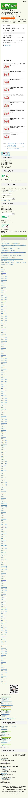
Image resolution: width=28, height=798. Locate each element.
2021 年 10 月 (4, 362)
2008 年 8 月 (3, 635)
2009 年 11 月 (4, 609)
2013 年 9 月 (3, 529)
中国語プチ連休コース (6, 701)
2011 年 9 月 (3, 571)
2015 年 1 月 (3, 501)
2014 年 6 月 (3, 513)
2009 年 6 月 (3, 618)
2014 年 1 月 (3, 522)
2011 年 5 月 (3, 578)
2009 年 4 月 (3, 621)
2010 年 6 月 (3, 597)
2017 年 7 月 (3, 449)
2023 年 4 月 (3, 330)
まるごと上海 (4, 765)
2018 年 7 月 (3, 428)
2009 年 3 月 (3, 623)
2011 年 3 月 (3, 581)
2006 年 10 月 (4, 672)
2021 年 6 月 (3, 369)
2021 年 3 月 (3, 374)
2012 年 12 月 (4, 545)
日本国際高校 (4, 759)
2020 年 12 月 (4, 379)
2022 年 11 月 (4, 339)
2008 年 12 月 (4, 628)
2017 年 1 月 (3, 459)
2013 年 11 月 (4, 526)
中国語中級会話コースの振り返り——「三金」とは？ (12, 259)
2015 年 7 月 (3, 491)
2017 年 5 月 (3, 452)
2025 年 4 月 (3, 290)
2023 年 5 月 (3, 328)
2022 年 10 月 (4, 341)
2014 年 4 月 (3, 517)
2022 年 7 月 (3, 346)
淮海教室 (3, 732)
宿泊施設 (3, 735)
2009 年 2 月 (3, 625)
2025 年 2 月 (3, 294)
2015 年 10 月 (4, 485)
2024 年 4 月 (3, 309)
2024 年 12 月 (4, 297)
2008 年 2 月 (3, 646)
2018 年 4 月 (3, 433)
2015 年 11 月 (4, 484)
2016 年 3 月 (3, 477)
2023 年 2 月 (3, 334)
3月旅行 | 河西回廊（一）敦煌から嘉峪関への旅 (10, 243)
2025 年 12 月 (4, 276)
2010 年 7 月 (3, 595)
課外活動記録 (4, 729)
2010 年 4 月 (3, 601)
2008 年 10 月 (4, 632)
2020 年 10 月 (4, 382)
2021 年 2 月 (3, 376)
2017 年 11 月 (4, 442)
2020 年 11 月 (4, 381)
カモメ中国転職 (4, 770)
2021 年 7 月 (3, 367)
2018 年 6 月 (3, 430)
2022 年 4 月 (3, 351)
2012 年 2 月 (3, 562)
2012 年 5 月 (3, 557)
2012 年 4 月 (3, 559)
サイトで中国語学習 (6, 711)
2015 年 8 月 (3, 489)
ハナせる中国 (4, 762)
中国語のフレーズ (5, 714)
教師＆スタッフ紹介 (6, 734)
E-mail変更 (4, 200)
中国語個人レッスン (6, 707)
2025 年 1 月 (3, 295)
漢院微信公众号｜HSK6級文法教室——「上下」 (11, 248)
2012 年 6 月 (3, 555)
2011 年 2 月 (3, 583)
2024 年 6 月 (3, 306)
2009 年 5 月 (3, 620)
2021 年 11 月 (4, 360)
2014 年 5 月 (3, 515)
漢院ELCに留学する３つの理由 (8, 726)
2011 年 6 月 (3, 576)
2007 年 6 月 (3, 660)
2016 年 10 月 (4, 464)
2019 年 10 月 (4, 402)
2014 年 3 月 (3, 519)
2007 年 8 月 (3, 656)
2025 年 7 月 (3, 285)
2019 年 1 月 (3, 417)
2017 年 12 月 (4, 440)
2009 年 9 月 (3, 613)
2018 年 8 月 (3, 426)
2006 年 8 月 (3, 676)
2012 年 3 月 (3, 560)
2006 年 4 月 (3, 681)
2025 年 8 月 (3, 283)
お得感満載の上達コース (7, 705)
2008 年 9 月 (3, 634)
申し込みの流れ (4, 739)
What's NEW (8, 45)
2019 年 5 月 (3, 410)
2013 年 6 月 (3, 534)
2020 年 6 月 (3, 389)
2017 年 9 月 (3, 445)
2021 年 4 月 (3, 372)
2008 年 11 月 (4, 630)
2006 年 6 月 (3, 677)
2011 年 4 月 (3, 580)
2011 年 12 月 (4, 566)
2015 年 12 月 (4, 482)
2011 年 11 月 (4, 567)
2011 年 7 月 (3, 574)
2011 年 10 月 (4, 569)
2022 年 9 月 (3, 342)
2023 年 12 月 (4, 316)
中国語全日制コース (6, 698)
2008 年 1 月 (3, 648)
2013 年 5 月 (3, 536)
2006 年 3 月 (3, 683)
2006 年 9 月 (3, 674)
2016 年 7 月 (3, 470)
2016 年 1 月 (3, 480)
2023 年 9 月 (3, 321)
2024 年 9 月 (3, 301)
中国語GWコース (5, 699)
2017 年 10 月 (4, 444)
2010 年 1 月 (3, 606)
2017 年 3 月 (3, 456)
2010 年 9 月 (3, 592)
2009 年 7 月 (3, 616)
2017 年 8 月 (3, 447)
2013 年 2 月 (3, 541)
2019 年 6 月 (3, 409)
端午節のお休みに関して (16, 79)
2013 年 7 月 (3, 533)
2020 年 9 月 (3, 384)
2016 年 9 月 (3, 466)
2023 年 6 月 (3, 327)
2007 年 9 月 (3, 655)
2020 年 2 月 (3, 396)
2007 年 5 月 (3, 662)
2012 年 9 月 (3, 550)
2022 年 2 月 (3, 355)
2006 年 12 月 (4, 669)
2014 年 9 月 (3, 508)
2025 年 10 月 (4, 280)
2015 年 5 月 (3, 494)
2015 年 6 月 (3, 492)
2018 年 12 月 (4, 419)
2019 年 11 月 (4, 400)
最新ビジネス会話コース (7, 703)
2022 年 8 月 (3, 344)
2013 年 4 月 (3, 538)
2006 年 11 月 (4, 670)
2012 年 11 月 (4, 546)
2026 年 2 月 (3, 273)
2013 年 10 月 (4, 527)
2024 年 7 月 (3, 304)
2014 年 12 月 (4, 503)
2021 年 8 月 (3, 365)
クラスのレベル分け (6, 740)
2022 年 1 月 (3, 356)
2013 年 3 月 (3, 539)
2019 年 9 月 (3, 403)
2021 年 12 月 (4, 358)
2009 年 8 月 (3, 614)
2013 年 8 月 (3, 531)
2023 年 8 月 (3, 323)
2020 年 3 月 (3, 395)
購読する (4, 235)
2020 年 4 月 (3, 393)
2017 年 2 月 (3, 458)
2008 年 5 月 (3, 641)
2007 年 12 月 (4, 649)
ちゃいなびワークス (6, 767)
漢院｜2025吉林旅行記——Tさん (8, 257)
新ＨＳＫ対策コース (6, 702)
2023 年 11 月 (4, 318)
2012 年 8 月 (3, 552)
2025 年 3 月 (3, 292)
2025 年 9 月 (3, 281)
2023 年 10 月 (4, 320)
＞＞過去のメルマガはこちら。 (8, 191)
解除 (9, 200)
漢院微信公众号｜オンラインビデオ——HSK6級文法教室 (12, 255)
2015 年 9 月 (3, 487)
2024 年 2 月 (3, 313)
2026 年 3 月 (3, 271)
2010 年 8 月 (3, 594)
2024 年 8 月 (3, 302)
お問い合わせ (4, 742)
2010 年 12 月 (4, 587)
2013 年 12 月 (4, 524)
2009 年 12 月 (4, 608)
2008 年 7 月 (3, 637)
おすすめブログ (4, 747)
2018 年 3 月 (3, 435)
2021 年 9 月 (3, 363)
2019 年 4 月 (3, 412)
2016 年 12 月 (4, 461)
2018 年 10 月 (4, 423)
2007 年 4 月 (3, 663)
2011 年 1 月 (3, 585)
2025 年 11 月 (4, 278)
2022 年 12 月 (4, 337)
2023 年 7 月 (3, 325)
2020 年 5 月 (3, 391)
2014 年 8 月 (3, 510)
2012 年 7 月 (3, 553)
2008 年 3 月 (3, 644)
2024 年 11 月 (4, 299)
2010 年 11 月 (4, 588)
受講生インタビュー (6, 727)
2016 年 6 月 (3, 471)
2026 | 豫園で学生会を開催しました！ (9, 260)
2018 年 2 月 (3, 437)
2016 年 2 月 (3, 478)
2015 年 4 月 (3, 496)
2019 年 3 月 (3, 414)
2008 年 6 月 (3, 639)
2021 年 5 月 (3, 370)
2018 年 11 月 (4, 421)
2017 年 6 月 (3, 451)
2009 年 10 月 (4, 611)
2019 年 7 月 (3, 407)
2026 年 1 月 (3, 274)
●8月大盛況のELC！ (15, 134)
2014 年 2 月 (3, 520)
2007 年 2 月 (3, 667)
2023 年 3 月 (3, 332)
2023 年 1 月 (3, 335)
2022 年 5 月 (3, 349)
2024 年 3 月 (3, 311)
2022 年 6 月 (3, 348)
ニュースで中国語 (5, 712)
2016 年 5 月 (3, 473)
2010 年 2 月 (3, 604)
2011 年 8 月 (3, 573)
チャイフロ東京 (4, 783)
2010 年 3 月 (3, 602)
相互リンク (3, 745)
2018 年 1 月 (3, 438)
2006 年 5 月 (3, 679)
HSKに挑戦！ (4, 716)
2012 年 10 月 (4, 548)
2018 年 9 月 (3, 424)
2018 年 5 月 (3, 431)
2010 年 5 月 (3, 599)
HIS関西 (3, 775)
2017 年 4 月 (3, 454)
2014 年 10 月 (4, 506)
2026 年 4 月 (3, 269)
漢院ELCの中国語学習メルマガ (8, 718)
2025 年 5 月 (3, 288)
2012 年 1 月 (3, 564)
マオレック (3, 781)
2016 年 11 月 (4, 463)
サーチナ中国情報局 (6, 778)
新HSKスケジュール (6, 719)
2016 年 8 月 (3, 468)
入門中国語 (3, 715)
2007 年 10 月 (4, 653)
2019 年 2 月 (3, 416)
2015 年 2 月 (3, 499)
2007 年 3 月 (3, 665)
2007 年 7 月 (3, 658)
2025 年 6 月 (3, 287)
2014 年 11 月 (4, 505)
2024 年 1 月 (3, 314)
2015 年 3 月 (3, 498)
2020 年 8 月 (3, 386)
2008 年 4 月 (3, 642)
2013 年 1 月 (3, 543)
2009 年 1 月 (3, 627)
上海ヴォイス (4, 773)
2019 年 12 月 (4, 398)
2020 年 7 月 (3, 388)
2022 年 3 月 (3, 353)
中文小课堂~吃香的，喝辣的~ (17, 95)
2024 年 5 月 (3, 307)
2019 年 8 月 (3, 405)
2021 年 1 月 (3, 377)
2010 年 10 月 (4, 590)
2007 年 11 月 (4, 651)
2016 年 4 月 (3, 475)
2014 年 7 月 (3, 512)
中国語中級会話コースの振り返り (8, 250)
